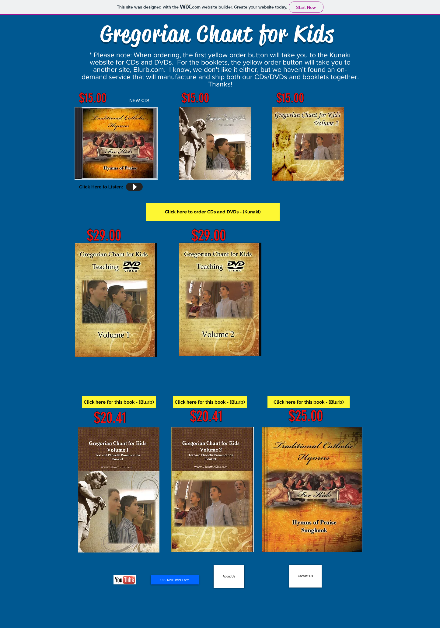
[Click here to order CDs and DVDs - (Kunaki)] (213, 212)
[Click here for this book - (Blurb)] (119, 402)
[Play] (134, 187)
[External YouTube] (315, 293)
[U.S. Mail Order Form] (175, 579)
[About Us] (229, 576)
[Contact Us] (305, 576)
